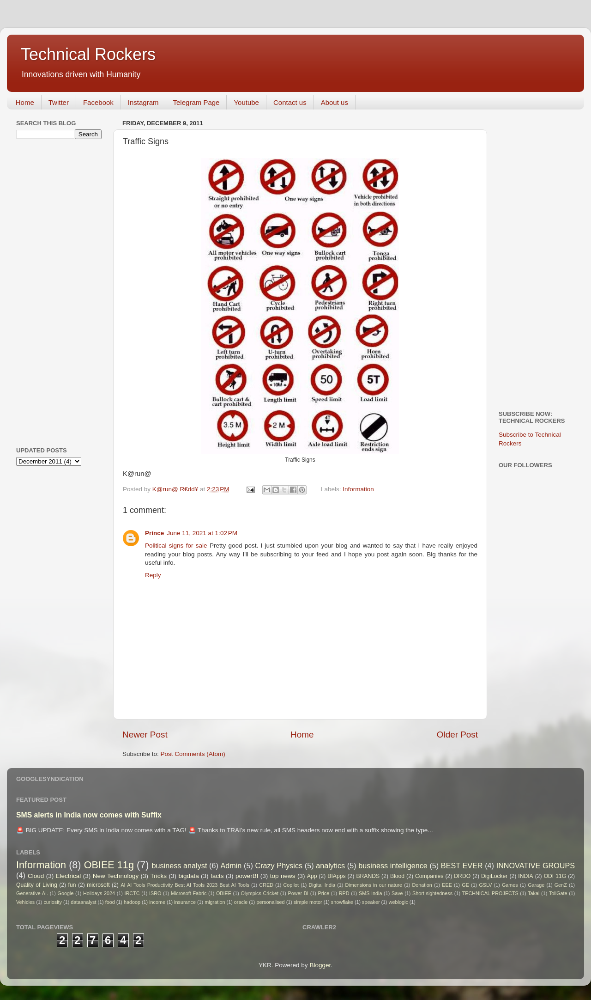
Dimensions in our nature (373, 885)
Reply (153, 575)
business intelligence (393, 865)
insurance (185, 902)
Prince (154, 533)
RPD (344, 893)
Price (324, 893)
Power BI (298, 893)
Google (66, 893)
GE (465, 885)
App (312, 876)
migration (215, 902)
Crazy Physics (278, 865)
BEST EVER (462, 865)
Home (25, 102)
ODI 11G (555, 876)
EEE (447, 885)
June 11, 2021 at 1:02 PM (202, 533)
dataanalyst (83, 902)
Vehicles (25, 902)
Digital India (322, 885)
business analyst (179, 865)
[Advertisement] (53, 291)
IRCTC (132, 893)
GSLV (485, 885)
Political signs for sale (176, 545)
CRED (266, 885)
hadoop (132, 902)
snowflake (342, 902)
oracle (240, 902)
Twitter (58, 102)
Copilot (291, 885)
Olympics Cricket (259, 893)
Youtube (246, 102)
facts (217, 875)
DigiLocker (494, 876)
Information (358, 489)
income (157, 902)
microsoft (98, 885)
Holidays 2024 (99, 893)
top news (283, 875)
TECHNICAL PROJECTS (490, 893)
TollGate (558, 893)
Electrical (68, 875)
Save (397, 893)
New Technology (116, 875)
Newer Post (145, 734)
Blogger (320, 965)
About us (334, 102)
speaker (371, 902)
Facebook (98, 102)
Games (510, 885)
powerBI (247, 875)
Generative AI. (32, 893)
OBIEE (223, 893)
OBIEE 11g (109, 865)
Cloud (36, 875)
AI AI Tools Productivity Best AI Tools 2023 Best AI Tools (185, 885)
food (110, 902)
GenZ (561, 885)
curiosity (52, 902)
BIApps (336, 876)
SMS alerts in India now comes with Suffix (89, 815)
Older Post (457, 734)
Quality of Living (36, 885)
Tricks (159, 875)
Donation (422, 885)
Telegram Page (196, 102)
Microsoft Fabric (188, 893)
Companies (429, 876)
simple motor (308, 902)
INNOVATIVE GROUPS (535, 865)
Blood (397, 876)
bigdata (188, 875)
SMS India (370, 893)
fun (72, 885)
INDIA (525, 876)
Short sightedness (432, 893)
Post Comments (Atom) (193, 753)
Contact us (290, 102)
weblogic (398, 902)
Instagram (143, 102)
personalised (270, 902)
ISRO (155, 893)
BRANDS (368, 876)
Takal (533, 893)
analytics (330, 865)
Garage (536, 885)
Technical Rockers (88, 54)
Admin (230, 865)
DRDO (462, 876)
